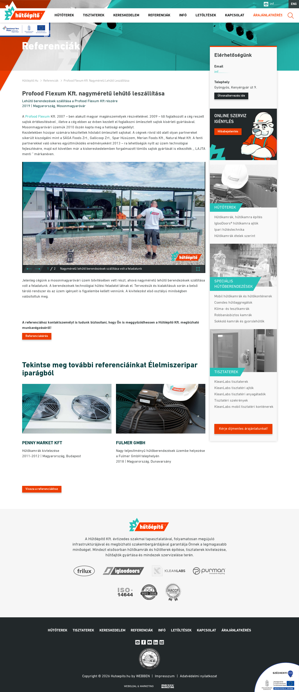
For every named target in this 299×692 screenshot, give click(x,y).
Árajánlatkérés (268, 15)
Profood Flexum (37, 117)
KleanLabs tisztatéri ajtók (234, 388)
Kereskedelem (126, 15)
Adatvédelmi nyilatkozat (198, 676)
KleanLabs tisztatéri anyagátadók (240, 394)
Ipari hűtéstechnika (229, 230)
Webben (143, 676)
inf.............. (278, 4)
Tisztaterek (93, 15)
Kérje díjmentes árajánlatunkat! (243, 429)
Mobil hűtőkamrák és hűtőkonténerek (243, 296)
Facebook (143, 642)
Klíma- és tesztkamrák (231, 309)
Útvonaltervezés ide (231, 95)
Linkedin (155, 642)
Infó (183, 15)
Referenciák (159, 15)
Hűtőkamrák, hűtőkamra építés (238, 217)
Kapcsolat (234, 15)
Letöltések (206, 15)
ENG (294, 4)
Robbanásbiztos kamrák (233, 315)
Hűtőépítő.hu (24, 13)
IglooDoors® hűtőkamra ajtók (236, 223)
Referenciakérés (36, 336)
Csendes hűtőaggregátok (233, 303)
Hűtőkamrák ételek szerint (234, 236)
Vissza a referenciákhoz (41, 489)
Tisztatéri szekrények (231, 400)
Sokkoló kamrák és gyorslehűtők (239, 321)
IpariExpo (161, 642)
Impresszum (165, 676)
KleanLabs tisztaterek (231, 382)
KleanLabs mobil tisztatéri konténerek (243, 407)
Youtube (149, 642)
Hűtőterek (64, 15)
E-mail (137, 642)
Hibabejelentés (228, 131)
